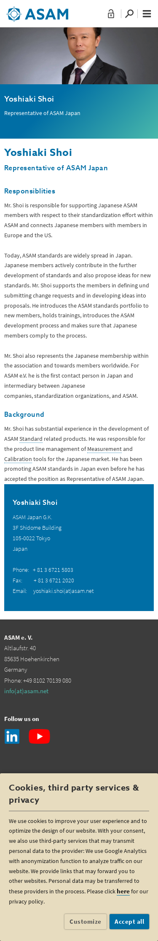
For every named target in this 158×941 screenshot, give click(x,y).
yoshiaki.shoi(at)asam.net (63, 591)
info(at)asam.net (26, 691)
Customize (86, 921)
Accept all (129, 921)
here (123, 891)
